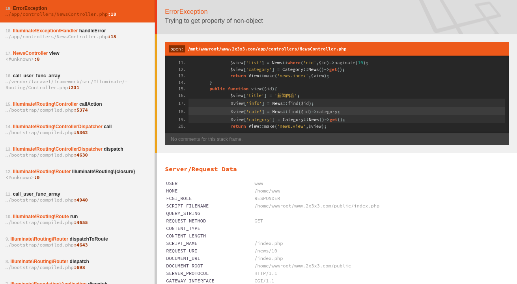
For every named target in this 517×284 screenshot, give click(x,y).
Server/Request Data (201, 169)
